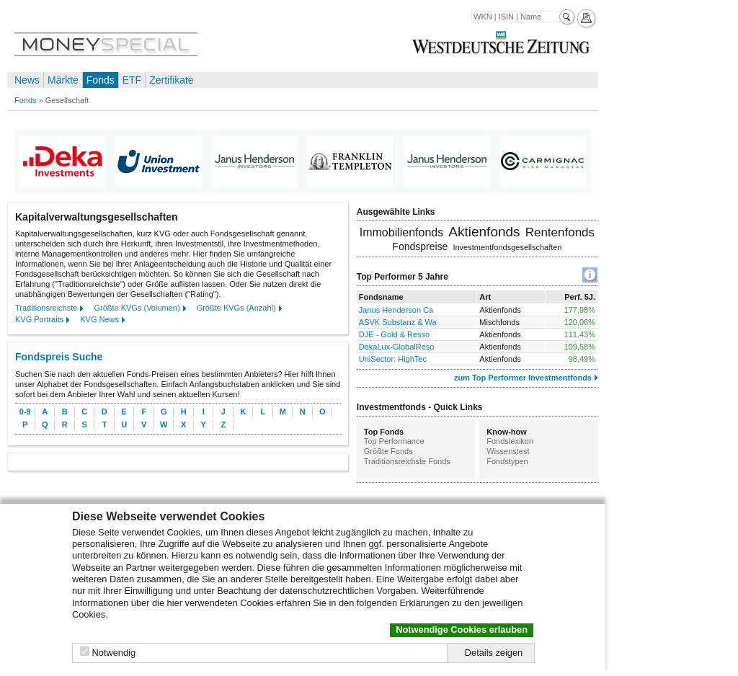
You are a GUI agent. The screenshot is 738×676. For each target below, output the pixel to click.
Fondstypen (507, 461)
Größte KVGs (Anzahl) (236, 307)
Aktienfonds (484, 231)
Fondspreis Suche (58, 357)
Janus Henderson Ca (396, 310)
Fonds (100, 80)
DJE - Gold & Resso (394, 334)
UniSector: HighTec (393, 359)
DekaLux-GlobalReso (397, 346)
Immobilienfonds (402, 232)
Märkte (63, 80)
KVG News (99, 319)
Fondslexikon (509, 441)
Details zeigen (494, 652)
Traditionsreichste (46, 307)
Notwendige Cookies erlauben (462, 629)
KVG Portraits (39, 319)
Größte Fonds (388, 451)
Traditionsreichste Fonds (407, 461)
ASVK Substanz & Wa (398, 322)
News (27, 80)
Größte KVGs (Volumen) (136, 307)
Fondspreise (420, 246)
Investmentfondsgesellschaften (507, 247)
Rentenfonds (560, 232)
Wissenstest (507, 451)
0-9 (25, 411)
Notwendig (113, 652)
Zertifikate (171, 80)
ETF (132, 80)
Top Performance (394, 441)
